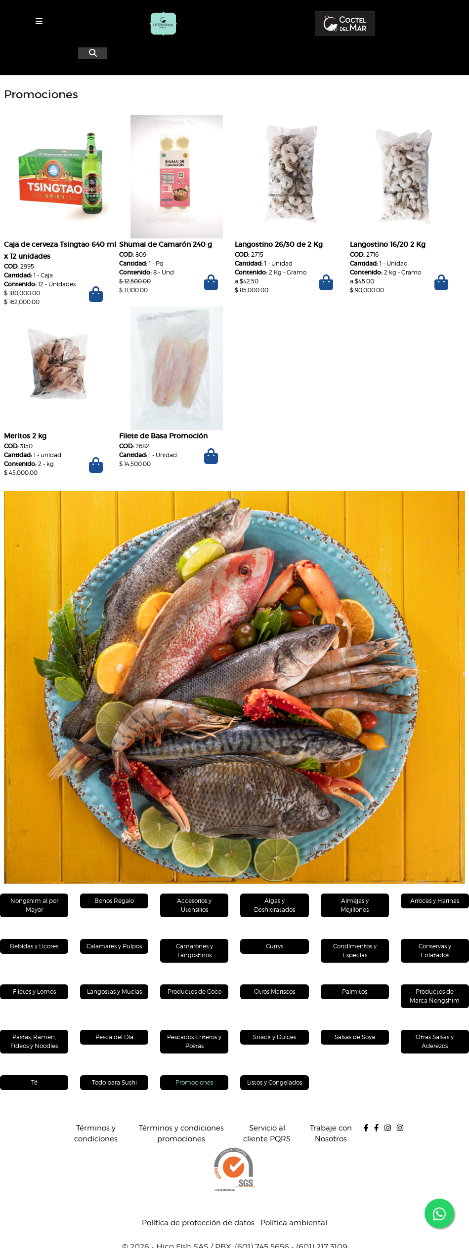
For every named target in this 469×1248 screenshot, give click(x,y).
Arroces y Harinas (434, 900)
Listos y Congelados (274, 1082)
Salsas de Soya (355, 1037)
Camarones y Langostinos (194, 950)
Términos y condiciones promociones (181, 1133)
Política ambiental (293, 1222)
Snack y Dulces (274, 1037)
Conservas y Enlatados (435, 950)
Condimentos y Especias (355, 950)
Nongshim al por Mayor (34, 905)
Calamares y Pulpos (114, 946)
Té (34, 1082)
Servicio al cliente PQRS (267, 1133)
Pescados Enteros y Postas (194, 1041)
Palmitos (354, 991)
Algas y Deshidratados (274, 905)
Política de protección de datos (198, 1222)
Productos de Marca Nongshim (435, 996)
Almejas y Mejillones (355, 905)
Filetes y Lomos (34, 991)
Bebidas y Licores (34, 946)
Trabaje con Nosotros (331, 1133)
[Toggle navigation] (39, 21)
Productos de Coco (194, 991)
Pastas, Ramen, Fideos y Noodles (34, 1041)
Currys (274, 946)
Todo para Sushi (114, 1082)
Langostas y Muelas (114, 991)
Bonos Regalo (114, 900)
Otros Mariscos (274, 991)
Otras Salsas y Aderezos (435, 1041)
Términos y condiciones (96, 1133)
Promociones (194, 1082)
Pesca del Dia (114, 1037)
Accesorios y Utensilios (194, 905)
